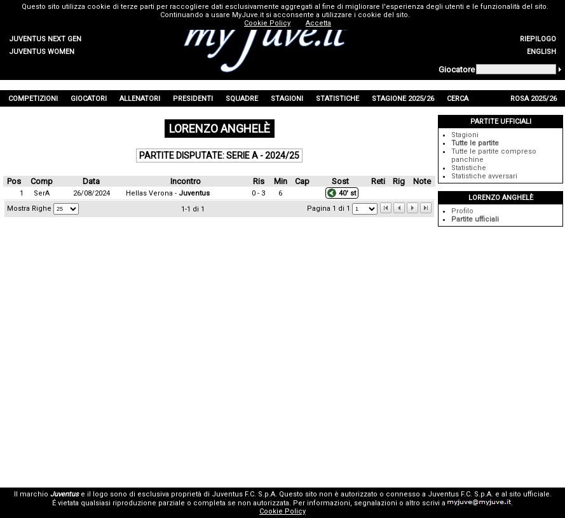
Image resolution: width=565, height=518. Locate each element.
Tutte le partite (475, 143)
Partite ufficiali (475, 219)
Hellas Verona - (168, 193)
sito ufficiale (529, 494)
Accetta (318, 23)
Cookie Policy (282, 511)
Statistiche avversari (484, 176)
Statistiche (468, 168)
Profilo (462, 211)
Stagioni (465, 135)
